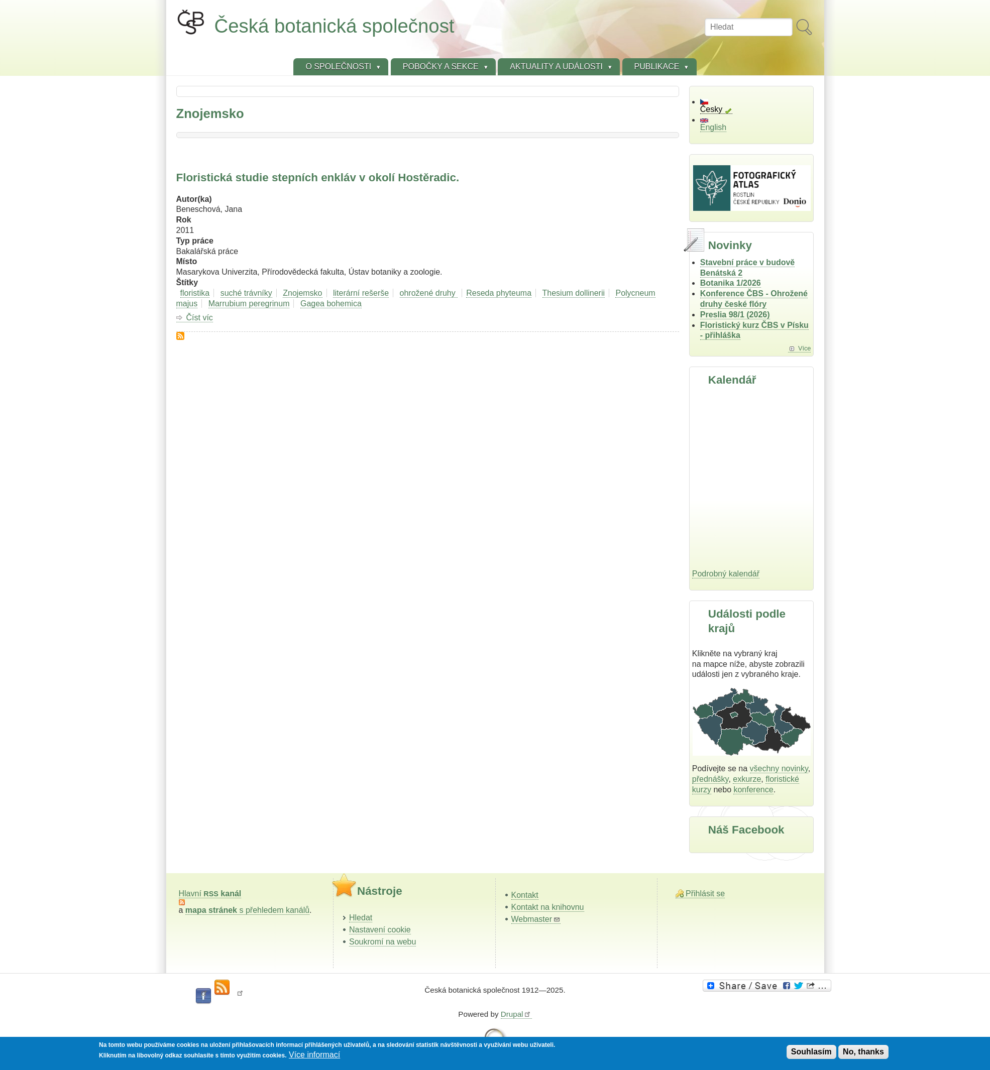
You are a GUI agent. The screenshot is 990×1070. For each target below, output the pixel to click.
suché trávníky (246, 293)
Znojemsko (302, 293)
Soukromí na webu (382, 941)
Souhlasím (811, 1051)
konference (753, 789)
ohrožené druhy (429, 293)
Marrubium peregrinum (249, 303)
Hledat (360, 917)
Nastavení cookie (380, 929)
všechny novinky (779, 768)
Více (804, 348)
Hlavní (210, 893)
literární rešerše (361, 293)
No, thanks (863, 1051)
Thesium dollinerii (573, 293)
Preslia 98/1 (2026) (735, 314)
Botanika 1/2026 (730, 283)
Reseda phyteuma (498, 293)
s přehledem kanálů (247, 910)
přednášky (710, 779)
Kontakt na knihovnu (547, 907)
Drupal (516, 1014)
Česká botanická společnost (334, 26)
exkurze (747, 779)
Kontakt (524, 895)
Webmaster (536, 919)
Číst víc (199, 317)
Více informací (314, 1054)
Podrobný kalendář (725, 573)
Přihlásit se (705, 893)
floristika (195, 293)
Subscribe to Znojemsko (180, 336)
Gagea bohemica (331, 303)
